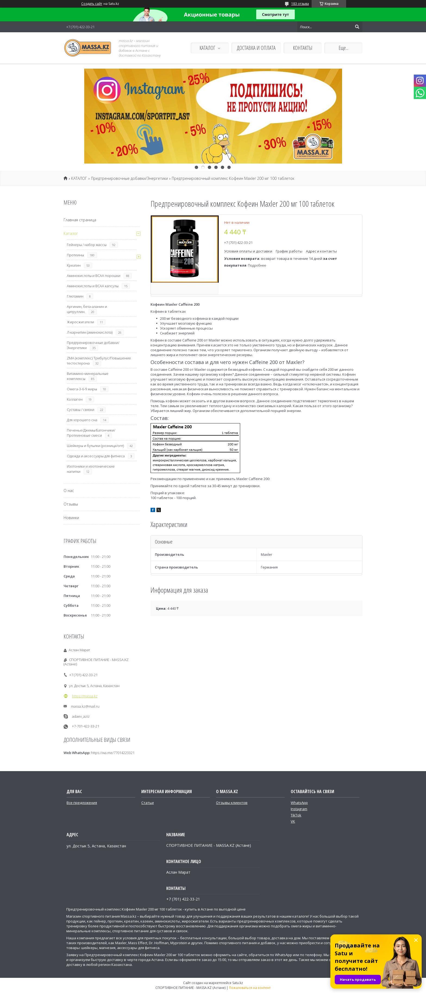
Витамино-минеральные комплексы (87, 376)
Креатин (74, 265)
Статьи (147, 802)
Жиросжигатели (80, 322)
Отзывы (71, 504)
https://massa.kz (85, 696)
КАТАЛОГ (207, 48)
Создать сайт (91, 4)
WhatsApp (299, 802)
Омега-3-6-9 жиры (82, 389)
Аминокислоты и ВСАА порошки (93, 275)
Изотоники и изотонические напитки (91, 469)
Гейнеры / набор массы (86, 244)
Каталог (71, 233)
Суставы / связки (80, 409)
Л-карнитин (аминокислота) (89, 332)
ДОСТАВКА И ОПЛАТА (256, 48)
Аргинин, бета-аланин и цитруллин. (87, 309)
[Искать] (357, 26)
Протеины (75, 255)
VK (293, 821)
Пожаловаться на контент (250, 987)
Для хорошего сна (82, 419)
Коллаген (75, 399)
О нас (69, 490)
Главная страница (80, 219)
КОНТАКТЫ (302, 48)
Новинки (71, 517)
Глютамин (75, 296)
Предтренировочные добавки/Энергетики (129, 178)
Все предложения (82, 802)
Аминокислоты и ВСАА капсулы (92, 285)
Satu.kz (237, 983)
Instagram (299, 808)
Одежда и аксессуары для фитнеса (96, 456)
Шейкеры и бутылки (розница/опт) (95, 445)
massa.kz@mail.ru (85, 706)
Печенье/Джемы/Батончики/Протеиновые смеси (91, 433)
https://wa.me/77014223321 (112, 752)
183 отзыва (300, 3)
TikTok (296, 815)
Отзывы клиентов (232, 802)
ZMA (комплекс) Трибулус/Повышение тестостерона (99, 361)
